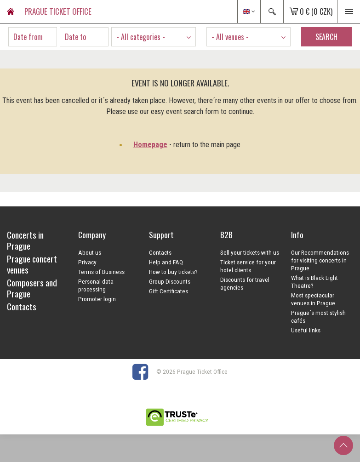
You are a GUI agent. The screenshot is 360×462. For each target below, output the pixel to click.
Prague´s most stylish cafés (318, 316)
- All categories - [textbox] (140, 36)
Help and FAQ (166, 262)
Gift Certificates (168, 291)
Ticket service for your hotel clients (248, 266)
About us (89, 252)
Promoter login (97, 298)
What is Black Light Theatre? (314, 281)
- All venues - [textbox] (230, 36)
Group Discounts (169, 281)
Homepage (150, 144)
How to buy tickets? (173, 271)
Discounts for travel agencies (244, 283)
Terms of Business (101, 271)
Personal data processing (96, 285)
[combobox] (153, 36)
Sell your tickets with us (249, 252)
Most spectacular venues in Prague (313, 299)
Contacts (160, 252)
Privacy (87, 262)
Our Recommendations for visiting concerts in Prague (320, 260)
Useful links (305, 330)
